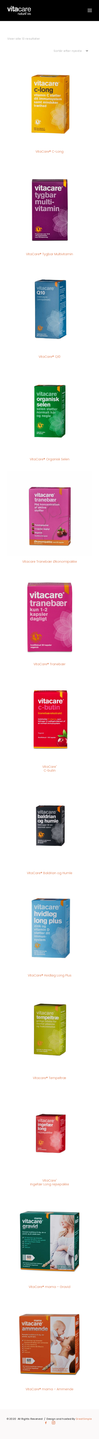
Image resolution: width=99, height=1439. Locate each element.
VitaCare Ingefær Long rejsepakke (49, 1182)
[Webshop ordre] (73, 51)
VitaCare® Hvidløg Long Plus (49, 975)
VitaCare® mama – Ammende (49, 1389)
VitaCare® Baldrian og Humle (49, 873)
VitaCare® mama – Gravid (49, 1287)
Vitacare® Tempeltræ (49, 1078)
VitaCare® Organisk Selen (49, 459)
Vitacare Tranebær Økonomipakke (49, 561)
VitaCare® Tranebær (49, 664)
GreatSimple (84, 1419)
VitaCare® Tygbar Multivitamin (49, 254)
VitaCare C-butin (49, 768)
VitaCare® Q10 (49, 356)
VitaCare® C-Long (49, 151)
